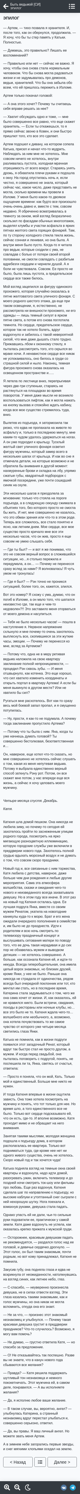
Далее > (62, 1462)
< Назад (18, 1462)
